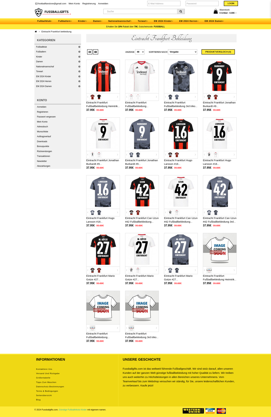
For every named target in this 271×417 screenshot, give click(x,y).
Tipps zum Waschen (46, 382)
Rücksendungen (44, 151)
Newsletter (42, 161)
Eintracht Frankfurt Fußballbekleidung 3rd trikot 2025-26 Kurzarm (180, 106)
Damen (39, 61)
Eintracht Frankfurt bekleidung (56, 31)
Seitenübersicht (44, 395)
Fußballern (41, 52)
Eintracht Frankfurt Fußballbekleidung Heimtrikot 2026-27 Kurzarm (219, 279)
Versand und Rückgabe (48, 373)
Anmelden (103, 3)
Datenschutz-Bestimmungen (50, 387)
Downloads (42, 141)
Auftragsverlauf (44, 136)
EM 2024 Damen (44, 86)
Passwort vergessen (46, 117)
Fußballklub (41, 47)
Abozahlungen (43, 166)
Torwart (39, 71)
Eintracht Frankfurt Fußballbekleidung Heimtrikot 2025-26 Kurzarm (103, 106)
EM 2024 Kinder (43, 76)
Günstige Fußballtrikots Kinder (73, 410)
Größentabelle (43, 378)
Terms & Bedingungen (47, 391)
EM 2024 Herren (43, 81)
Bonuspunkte (43, 146)
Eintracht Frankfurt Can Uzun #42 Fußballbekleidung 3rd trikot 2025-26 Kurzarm (219, 222)
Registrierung (89, 3)
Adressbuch (42, 126)
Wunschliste (42, 131)
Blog (38, 400)
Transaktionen (43, 156)
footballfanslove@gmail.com (50, 3)
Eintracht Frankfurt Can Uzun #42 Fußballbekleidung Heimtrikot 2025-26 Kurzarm (142, 222)
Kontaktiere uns (44, 369)
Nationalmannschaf (45, 66)
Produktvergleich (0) (218, 52)
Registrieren (42, 112)
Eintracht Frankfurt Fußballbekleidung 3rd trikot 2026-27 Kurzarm (141, 337)
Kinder (39, 57)
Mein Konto (74, 3)
